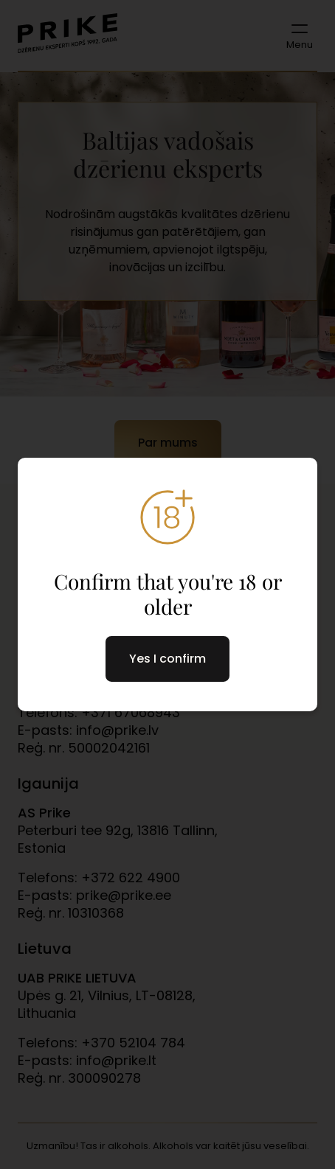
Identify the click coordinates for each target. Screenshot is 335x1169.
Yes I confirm (167, 658)
